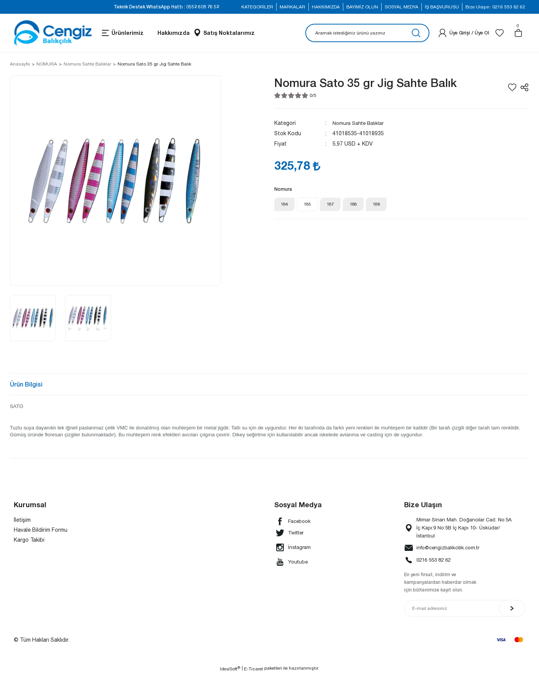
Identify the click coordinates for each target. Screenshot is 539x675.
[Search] (367, 33)
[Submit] (512, 609)
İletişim (22, 520)
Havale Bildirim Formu (40, 530)
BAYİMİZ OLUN (362, 7)
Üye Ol (482, 33)
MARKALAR (292, 7)
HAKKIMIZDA (326, 7)
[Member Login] (442, 33)
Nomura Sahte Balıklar (360, 123)
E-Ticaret (253, 669)
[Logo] (53, 33)
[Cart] (518, 33)
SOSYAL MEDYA (401, 7)
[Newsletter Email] (464, 609)
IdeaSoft (230, 669)
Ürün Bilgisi (26, 384)
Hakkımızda (173, 32)
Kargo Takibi (29, 540)
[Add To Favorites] (512, 87)
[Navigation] (122, 33)
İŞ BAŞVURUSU (442, 7)
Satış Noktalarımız (229, 32)
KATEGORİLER (257, 7)
